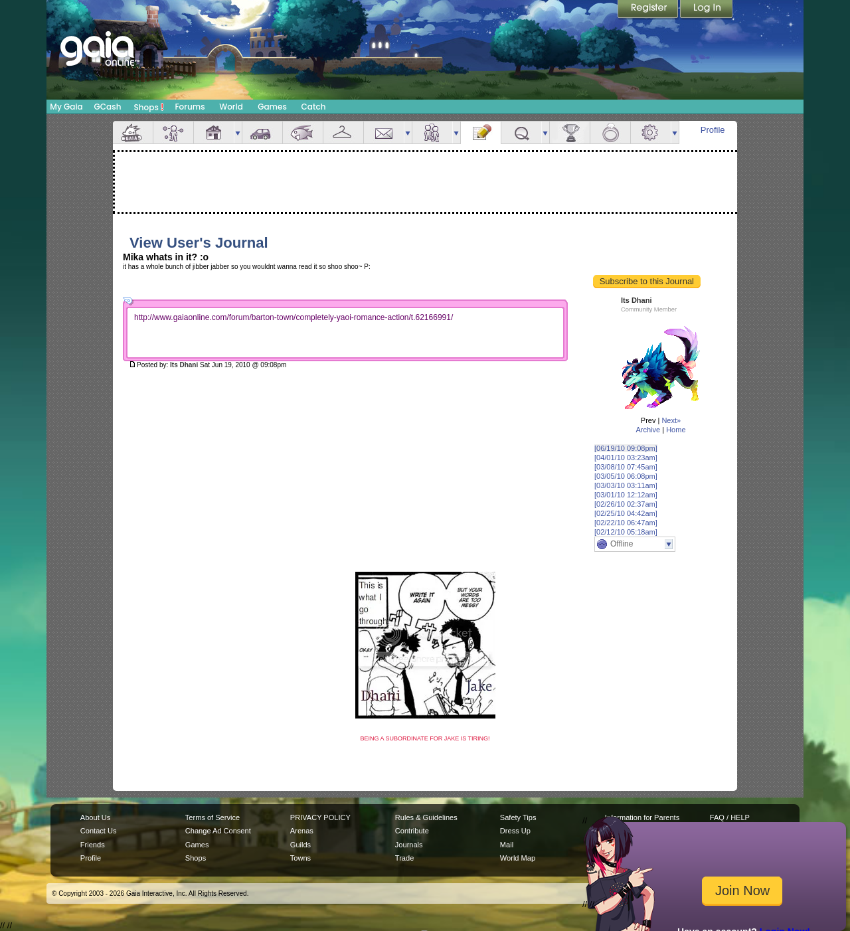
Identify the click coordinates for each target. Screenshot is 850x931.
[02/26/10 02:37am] (625, 504)
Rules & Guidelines (426, 817)
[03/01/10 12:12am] (625, 495)
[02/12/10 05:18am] (625, 532)
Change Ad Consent (218, 831)
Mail (384, 132)
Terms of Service (212, 817)
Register (649, 10)
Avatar (173, 132)
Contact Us (98, 831)
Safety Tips (518, 817)
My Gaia (66, 106)
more (238, 132)
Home (675, 430)
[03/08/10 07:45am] (625, 467)
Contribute (412, 831)
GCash (108, 106)
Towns (300, 858)
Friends (432, 132)
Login (706, 10)
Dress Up (515, 831)
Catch (313, 106)
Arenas (301, 831)
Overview (133, 132)
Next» (671, 420)
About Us (95, 817)
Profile (713, 130)
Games (272, 106)
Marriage (610, 132)
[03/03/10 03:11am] (625, 485)
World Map (517, 858)
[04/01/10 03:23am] (625, 458)
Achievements (570, 132)
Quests (521, 132)
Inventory (343, 132)
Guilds (300, 845)
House (214, 132)
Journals (409, 845)
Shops (149, 107)
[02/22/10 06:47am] (625, 523)
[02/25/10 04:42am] (625, 513)
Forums (190, 106)
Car (262, 132)
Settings (651, 132)
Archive (648, 430)
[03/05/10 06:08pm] (625, 476)
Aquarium (303, 132)
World (231, 106)
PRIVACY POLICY (320, 817)
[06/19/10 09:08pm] (625, 448)
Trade (404, 858)
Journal (481, 132)
